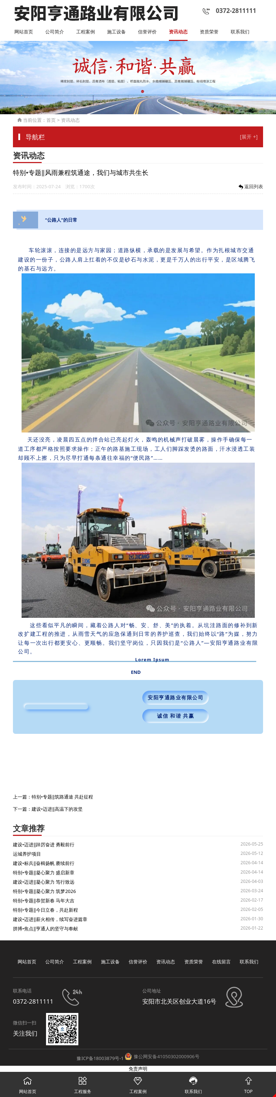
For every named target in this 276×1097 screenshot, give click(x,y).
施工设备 (116, 32)
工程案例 (85, 32)
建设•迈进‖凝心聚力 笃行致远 (43, 882)
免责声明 (138, 1068)
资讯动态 (178, 32)
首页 (51, 120)
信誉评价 (147, 32)
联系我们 (240, 32)
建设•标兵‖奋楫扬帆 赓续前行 (43, 863)
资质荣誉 (209, 32)
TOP (248, 1083)
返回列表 (250, 187)
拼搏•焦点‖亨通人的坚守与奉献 (45, 928)
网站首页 (23, 32)
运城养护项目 (27, 854)
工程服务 (83, 1083)
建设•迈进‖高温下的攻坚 (57, 809)
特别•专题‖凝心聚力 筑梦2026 (44, 891)
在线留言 (221, 961)
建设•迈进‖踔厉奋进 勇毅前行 (43, 844)
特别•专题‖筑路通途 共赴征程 (62, 796)
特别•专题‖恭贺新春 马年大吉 (43, 900)
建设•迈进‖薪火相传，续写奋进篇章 (50, 919)
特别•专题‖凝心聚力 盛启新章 (43, 872)
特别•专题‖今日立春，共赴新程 (45, 910)
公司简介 (54, 32)
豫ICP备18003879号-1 (100, 1058)
